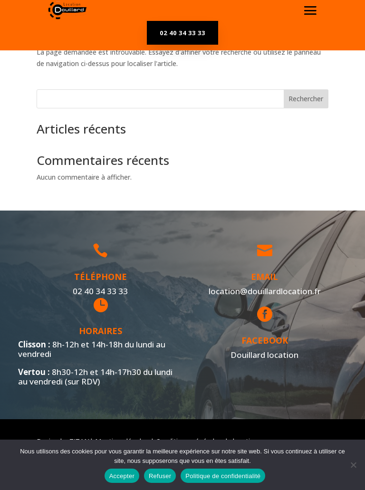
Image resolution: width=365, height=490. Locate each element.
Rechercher (305, 98)
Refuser (160, 476)
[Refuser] (353, 465)
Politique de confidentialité (222, 476)
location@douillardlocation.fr (261, 291)
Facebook (262, 340)
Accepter (121, 476)
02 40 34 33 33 (182, 33)
